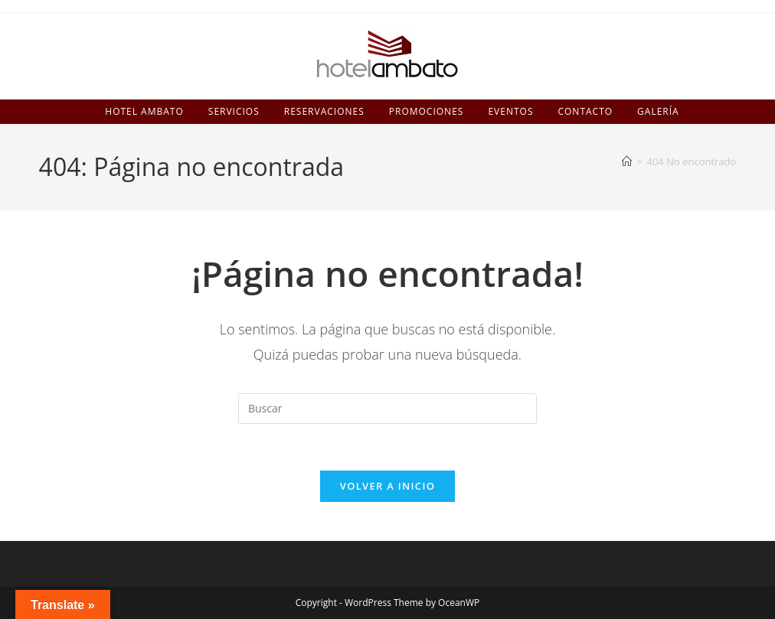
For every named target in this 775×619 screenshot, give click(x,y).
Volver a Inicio (387, 486)
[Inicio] (627, 161)
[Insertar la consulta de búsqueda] (387, 408)
